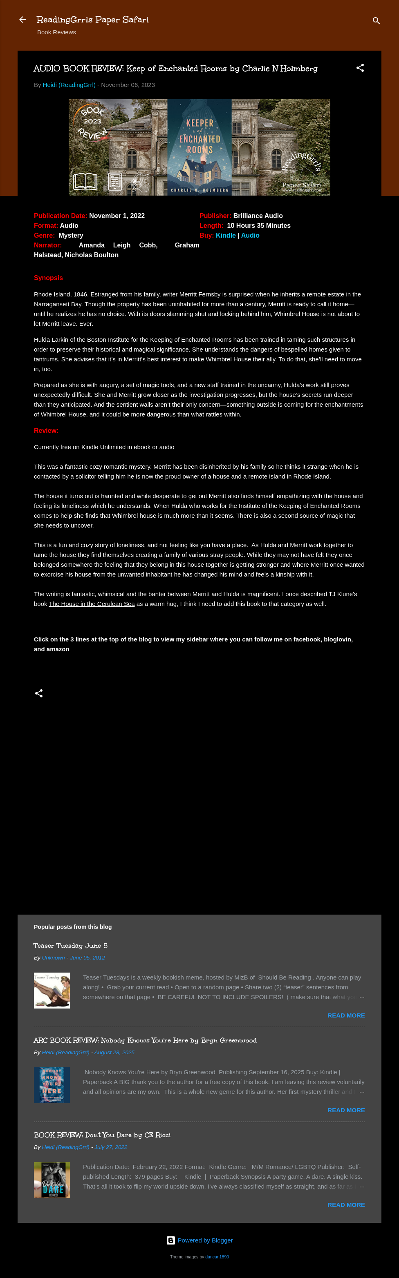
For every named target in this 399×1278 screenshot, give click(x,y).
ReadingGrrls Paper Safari (93, 19)
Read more (346, 1015)
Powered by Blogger (199, 1240)
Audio (250, 235)
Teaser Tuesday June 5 (71, 945)
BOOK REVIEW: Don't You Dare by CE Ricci (102, 1135)
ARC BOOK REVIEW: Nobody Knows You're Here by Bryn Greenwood (145, 1040)
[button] (360, 69)
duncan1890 (217, 1256)
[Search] (376, 22)
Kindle (226, 235)
